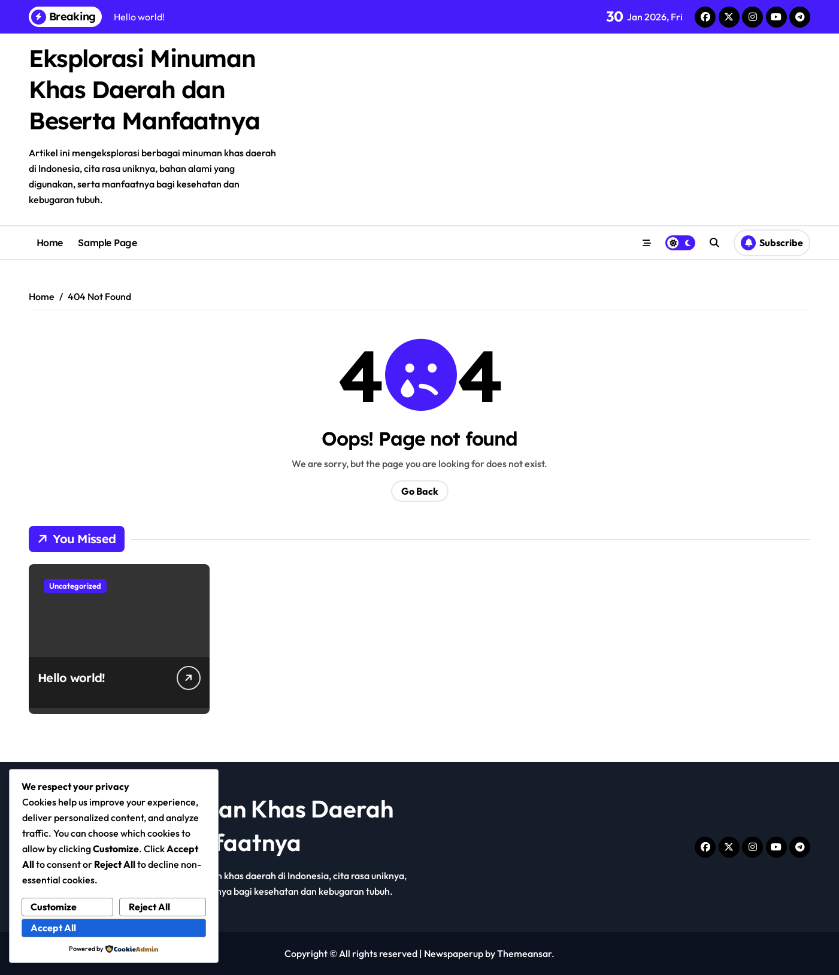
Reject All (149, 907)
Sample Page (107, 243)
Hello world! (71, 677)
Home (50, 243)
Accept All (53, 928)
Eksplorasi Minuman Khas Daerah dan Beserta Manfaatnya (144, 89)
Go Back (419, 491)
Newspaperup (453, 953)
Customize (54, 907)
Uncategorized (75, 586)
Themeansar (524, 953)
